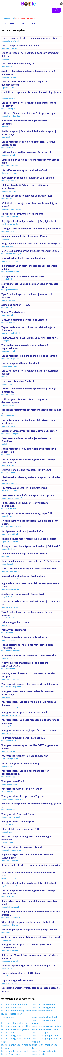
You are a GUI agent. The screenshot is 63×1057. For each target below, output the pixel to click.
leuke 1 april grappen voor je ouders (16, 1040)
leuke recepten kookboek (44, 1016)
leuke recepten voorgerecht (15, 1029)
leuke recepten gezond (43, 1007)
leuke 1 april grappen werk (15, 1051)
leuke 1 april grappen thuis (45, 1035)
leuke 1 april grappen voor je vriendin (46, 1040)
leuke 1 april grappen (12, 1035)
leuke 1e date (38, 1054)
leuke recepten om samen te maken (46, 1021)
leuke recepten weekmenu (45, 1029)
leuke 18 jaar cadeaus (12, 1054)
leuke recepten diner (12, 1007)
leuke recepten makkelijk (14, 1022)
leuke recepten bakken (43, 1004)
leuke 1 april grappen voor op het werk (16, 1046)
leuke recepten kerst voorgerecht (11, 1015)
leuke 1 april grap (40, 1032)
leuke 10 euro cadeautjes (44, 1051)
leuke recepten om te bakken (16, 1026)
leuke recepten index (42, 1010)
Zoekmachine (8, 18)
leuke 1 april (7, 1032)
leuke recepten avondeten (14, 1004)
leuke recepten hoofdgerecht (16, 1010)
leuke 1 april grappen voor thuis (45, 1046)
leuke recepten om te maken (46, 1026)
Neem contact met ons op (25, 18)
